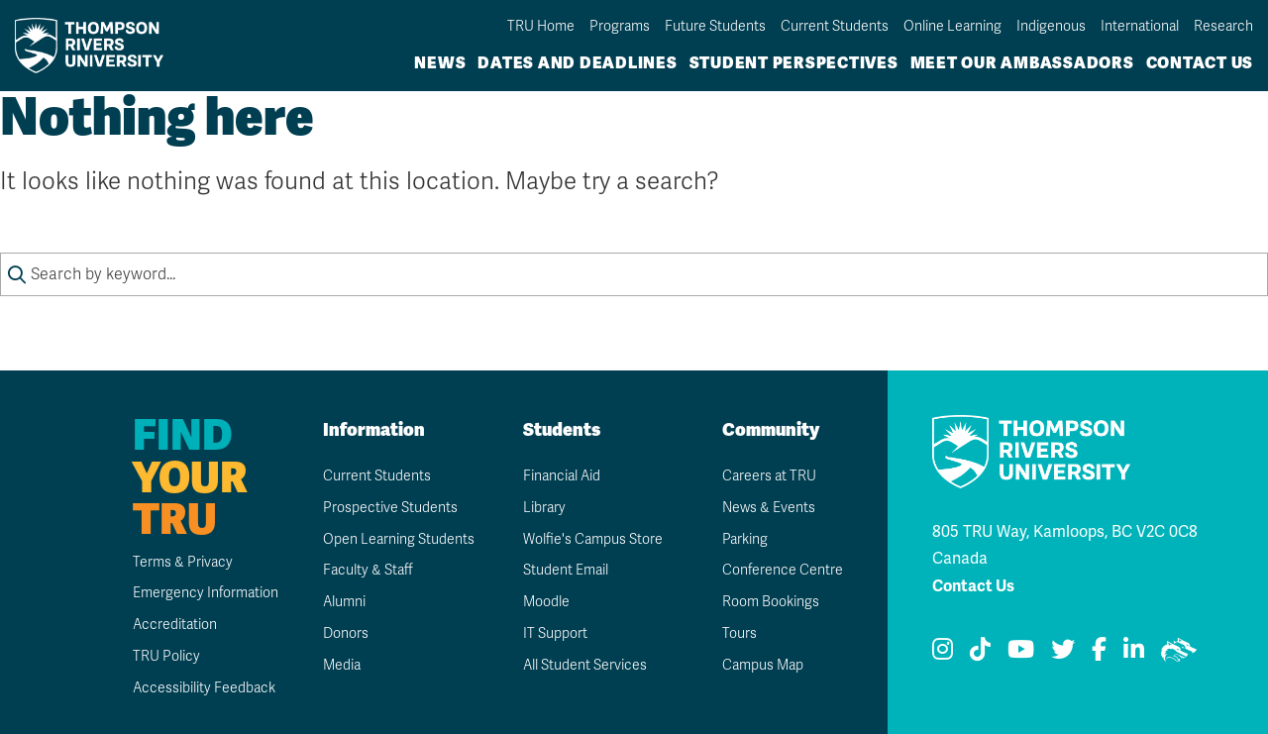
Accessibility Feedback (204, 688)
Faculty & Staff (368, 570)
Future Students (715, 26)
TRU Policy (166, 656)
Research (1223, 26)
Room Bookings (770, 601)
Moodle (546, 601)
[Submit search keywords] (17, 274)
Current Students (835, 26)
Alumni (344, 601)
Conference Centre (782, 570)
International (1140, 26)
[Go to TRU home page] (95, 45)
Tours (739, 633)
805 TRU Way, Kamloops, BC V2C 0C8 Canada (1065, 545)
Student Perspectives (793, 62)
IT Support (555, 633)
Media (342, 665)
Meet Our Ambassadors (1022, 62)
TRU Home (541, 26)
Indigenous (1051, 26)
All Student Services (585, 665)
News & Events (768, 507)
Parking (745, 539)
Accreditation (175, 624)
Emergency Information (205, 592)
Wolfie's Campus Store (593, 539)
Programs (619, 26)
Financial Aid (561, 476)
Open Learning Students (399, 539)
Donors (346, 633)
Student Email (565, 570)
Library (544, 507)
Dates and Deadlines (577, 62)
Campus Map (762, 665)
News (440, 62)
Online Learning (952, 26)
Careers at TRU (769, 476)
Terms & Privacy (183, 562)
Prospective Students (390, 507)
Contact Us (1200, 62)
